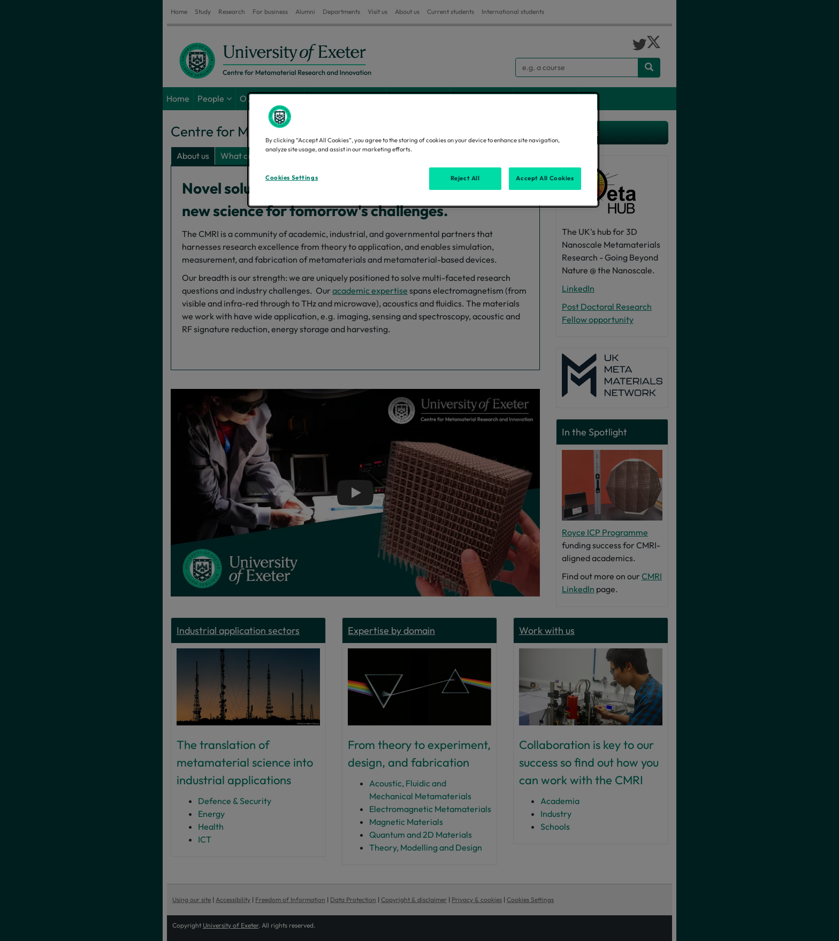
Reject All (465, 178)
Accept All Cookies (545, 178)
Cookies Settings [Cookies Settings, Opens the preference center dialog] (291, 177)
